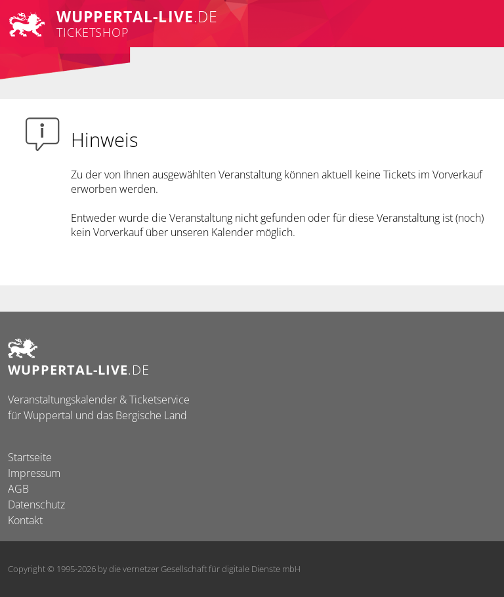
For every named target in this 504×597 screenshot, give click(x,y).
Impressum (34, 473)
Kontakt (25, 520)
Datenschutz (36, 504)
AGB (18, 489)
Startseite (30, 457)
